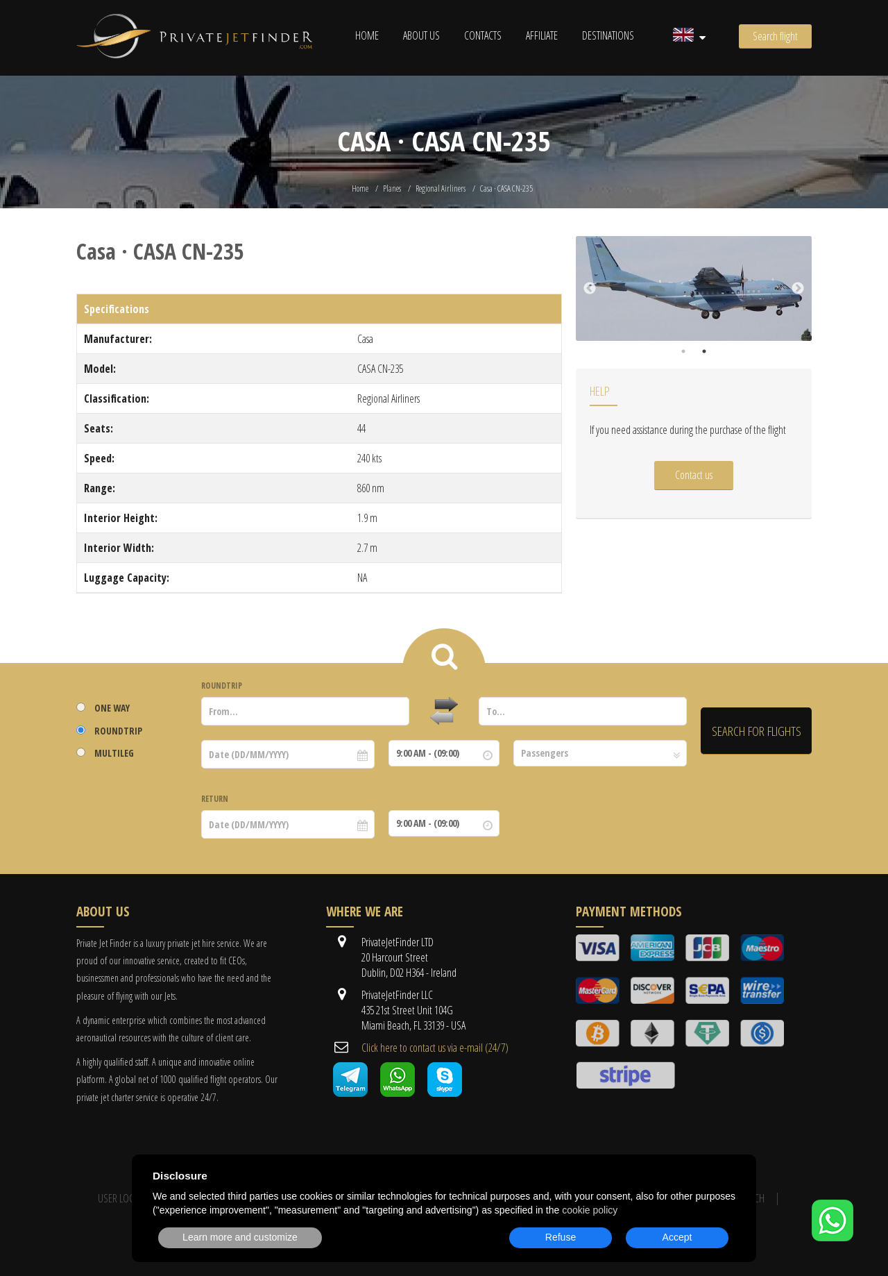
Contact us (693, 474)
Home (367, 35)
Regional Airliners (441, 188)
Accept (677, 1237)
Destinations (608, 35)
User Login (120, 1198)
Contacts (483, 35)
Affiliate (542, 35)
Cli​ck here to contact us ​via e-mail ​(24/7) (435, 1047)
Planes (392, 188)
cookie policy (589, 1210)
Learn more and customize (240, 1237)
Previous (590, 289)
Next (798, 289)
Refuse (560, 1237)
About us (421, 35)
